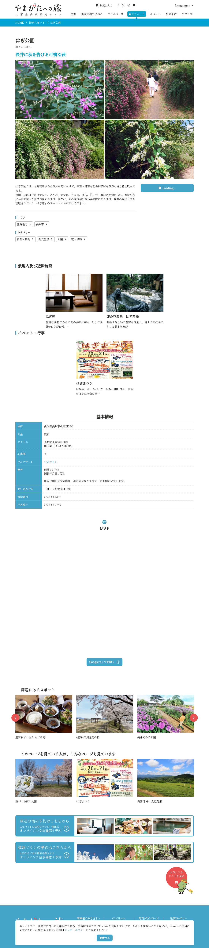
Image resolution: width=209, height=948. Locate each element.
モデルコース (115, 14)
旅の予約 (171, 14)
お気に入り (104, 5)
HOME (19, 22)
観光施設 (46, 239)
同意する (104, 938)
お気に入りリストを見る (178, 879)
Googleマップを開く (104, 662)
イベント (155, 14)
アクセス (187, 14)
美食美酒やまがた (92, 14)
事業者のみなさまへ (88, 918)
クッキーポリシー (75, 930)
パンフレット (118, 918)
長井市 (42, 224)
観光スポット (137, 14)
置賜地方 (24, 224)
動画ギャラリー (178, 918)
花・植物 (78, 239)
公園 (62, 239)
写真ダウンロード (149, 918)
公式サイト (50, 462)
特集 (73, 14)
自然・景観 (25, 239)
